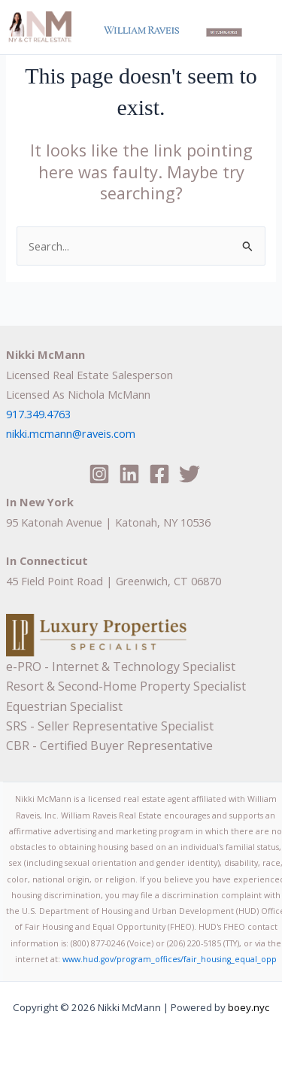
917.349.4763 (38, 413)
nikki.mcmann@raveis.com (70, 433)
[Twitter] (189, 473)
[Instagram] (99, 473)
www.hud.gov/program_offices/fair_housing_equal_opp (169, 959)
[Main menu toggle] (260, 24)
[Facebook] (159, 473)
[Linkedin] (129, 473)
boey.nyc (247, 1007)
